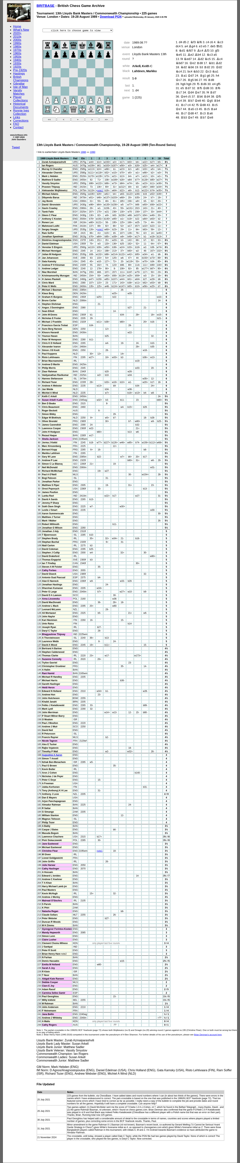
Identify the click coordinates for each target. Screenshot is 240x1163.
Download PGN (111, 16)
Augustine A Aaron (52, 755)
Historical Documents (20, 105)
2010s (17, 36)
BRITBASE (46, 6)
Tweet (16, 147)
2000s (17, 39)
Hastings (19, 73)
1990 (92, 152)
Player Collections (20, 98)
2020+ (17, 33)
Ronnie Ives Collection (21, 112)
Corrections (20, 120)
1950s (17, 56)
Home (17, 26)
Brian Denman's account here (208, 1034)
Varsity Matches (18, 92)
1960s (17, 53)
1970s (17, 50)
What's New (21, 29)
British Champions (20, 78)
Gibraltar (19, 83)
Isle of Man (20, 87)
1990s (17, 43)
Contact (18, 127)
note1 (100, 190)
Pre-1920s (20, 70)
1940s (17, 60)
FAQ (16, 124)
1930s (17, 63)
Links (16, 117)
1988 (83, 152)
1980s (17, 46)
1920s (17, 66)
